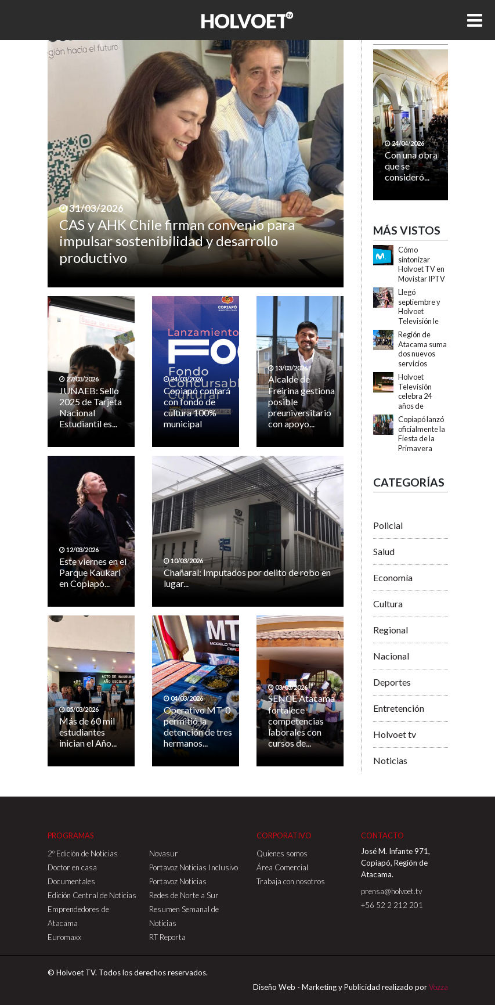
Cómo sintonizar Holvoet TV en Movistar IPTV (421, 264)
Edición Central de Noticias (92, 895)
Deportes (392, 681)
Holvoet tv (394, 734)
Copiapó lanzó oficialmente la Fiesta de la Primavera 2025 (421, 439)
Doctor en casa (72, 867)
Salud (384, 551)
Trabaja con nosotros (290, 881)
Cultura (388, 603)
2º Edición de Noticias (83, 853)
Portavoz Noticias (178, 881)
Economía (393, 577)
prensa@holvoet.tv (391, 891)
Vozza (438, 987)
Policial (388, 525)
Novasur (163, 853)
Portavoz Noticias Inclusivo (193, 867)
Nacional (391, 655)
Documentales (71, 881)
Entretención (398, 708)
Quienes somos (282, 853)
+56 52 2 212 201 (392, 905)
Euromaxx (64, 937)
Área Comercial (282, 867)
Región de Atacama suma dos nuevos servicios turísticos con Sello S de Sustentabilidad (423, 363)
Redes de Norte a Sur (184, 895)
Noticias (390, 760)
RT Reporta (167, 937)
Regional (390, 629)
